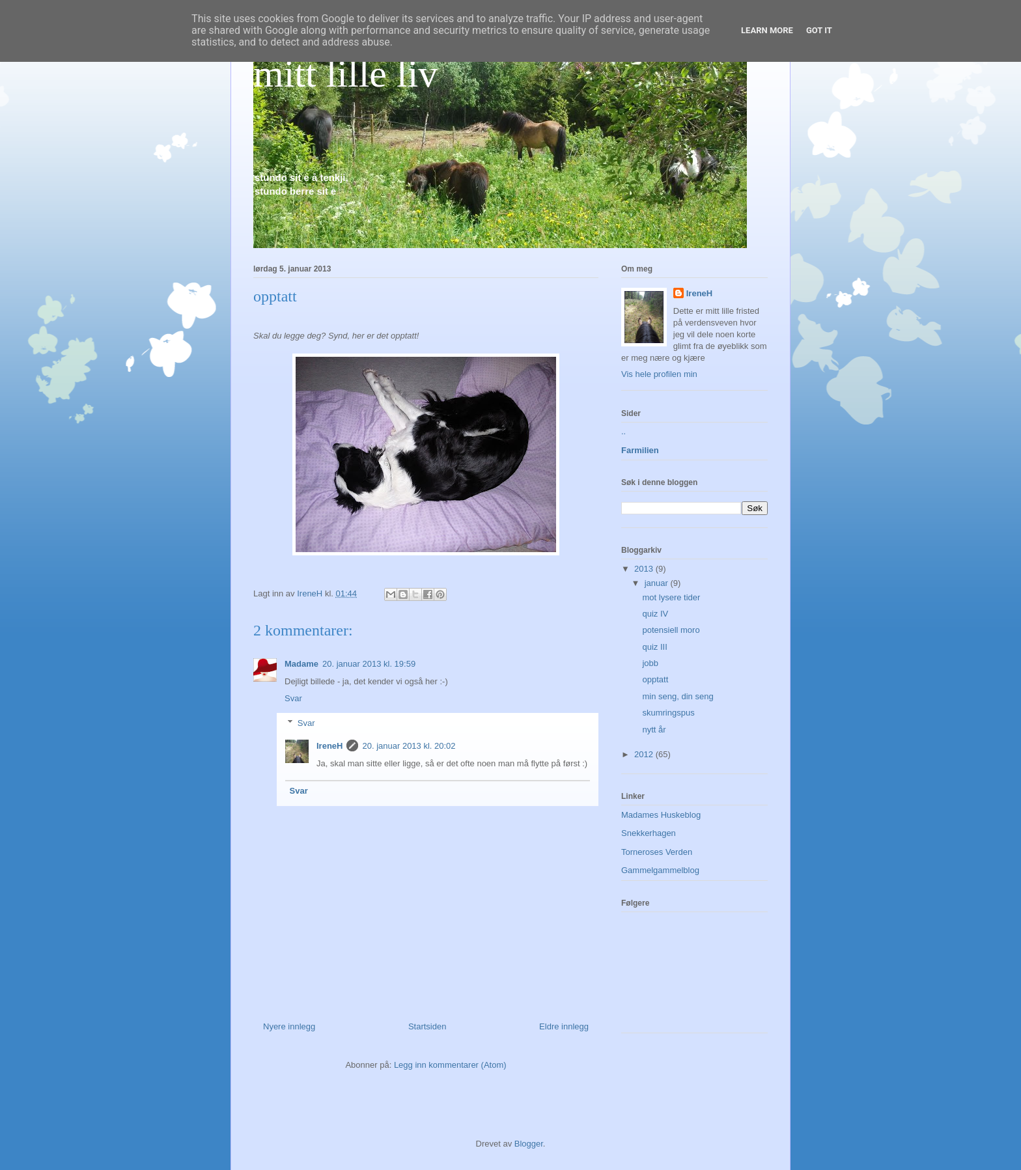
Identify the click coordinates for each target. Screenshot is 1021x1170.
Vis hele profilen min (659, 374)
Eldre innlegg (564, 1026)
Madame (301, 664)
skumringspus (668, 712)
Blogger (528, 1144)
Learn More (767, 30)
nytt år (653, 729)
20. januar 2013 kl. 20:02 (408, 746)
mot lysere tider (671, 597)
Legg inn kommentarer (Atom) (450, 1065)
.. (623, 431)
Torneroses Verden (656, 852)
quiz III (654, 647)
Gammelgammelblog (660, 870)
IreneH (329, 746)
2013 (645, 569)
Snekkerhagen (648, 833)
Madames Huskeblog (661, 815)
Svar (293, 698)
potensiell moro (670, 630)
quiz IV (655, 614)
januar (658, 583)
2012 (645, 754)
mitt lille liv (345, 73)
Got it (819, 30)
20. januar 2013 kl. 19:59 (368, 664)
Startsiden (427, 1026)
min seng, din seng (677, 696)
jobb (650, 663)
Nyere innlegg (289, 1026)
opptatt (655, 679)
